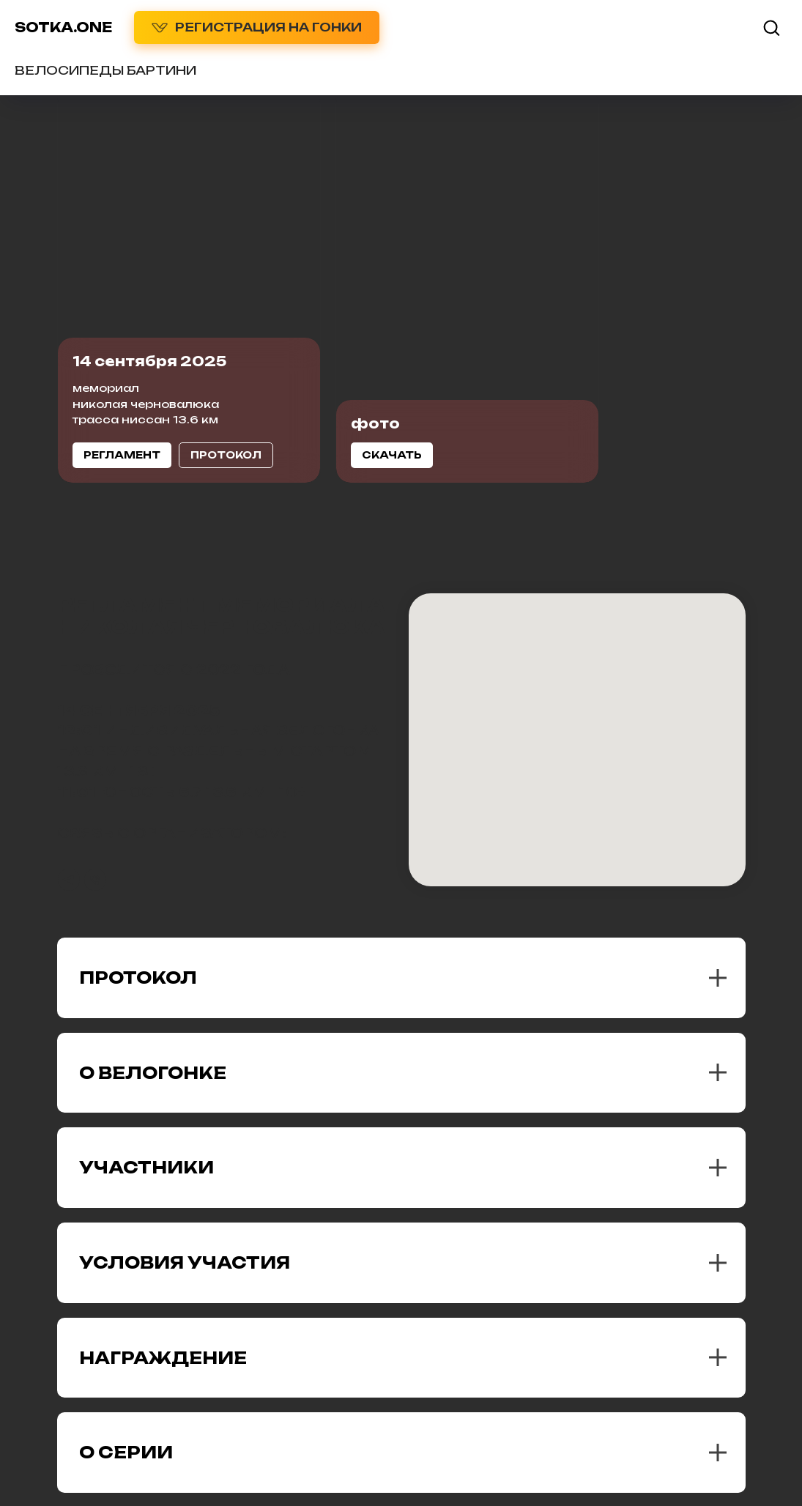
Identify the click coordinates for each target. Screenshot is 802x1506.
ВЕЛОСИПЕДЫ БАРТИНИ (105, 70)
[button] (771, 27)
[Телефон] (95, 880)
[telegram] (69, 880)
